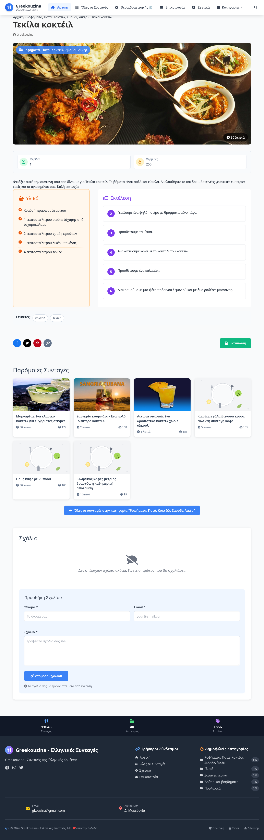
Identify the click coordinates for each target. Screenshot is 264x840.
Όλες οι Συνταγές (91, 7)
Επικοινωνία (172, 7)
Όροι (234, 828)
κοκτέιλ (40, 318)
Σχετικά (201, 7)
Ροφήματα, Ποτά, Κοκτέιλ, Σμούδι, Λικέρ (57, 17)
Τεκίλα (57, 318)
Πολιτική (216, 828)
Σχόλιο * (30, 632)
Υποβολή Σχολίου (46, 676)
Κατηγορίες (230, 7)
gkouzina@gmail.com (48, 810)
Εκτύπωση (235, 343)
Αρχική (59, 7)
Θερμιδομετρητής (132, 7)
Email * (139, 607)
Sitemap (251, 828)
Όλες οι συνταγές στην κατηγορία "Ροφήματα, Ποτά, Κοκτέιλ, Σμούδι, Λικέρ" (132, 510)
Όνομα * (31, 607)
